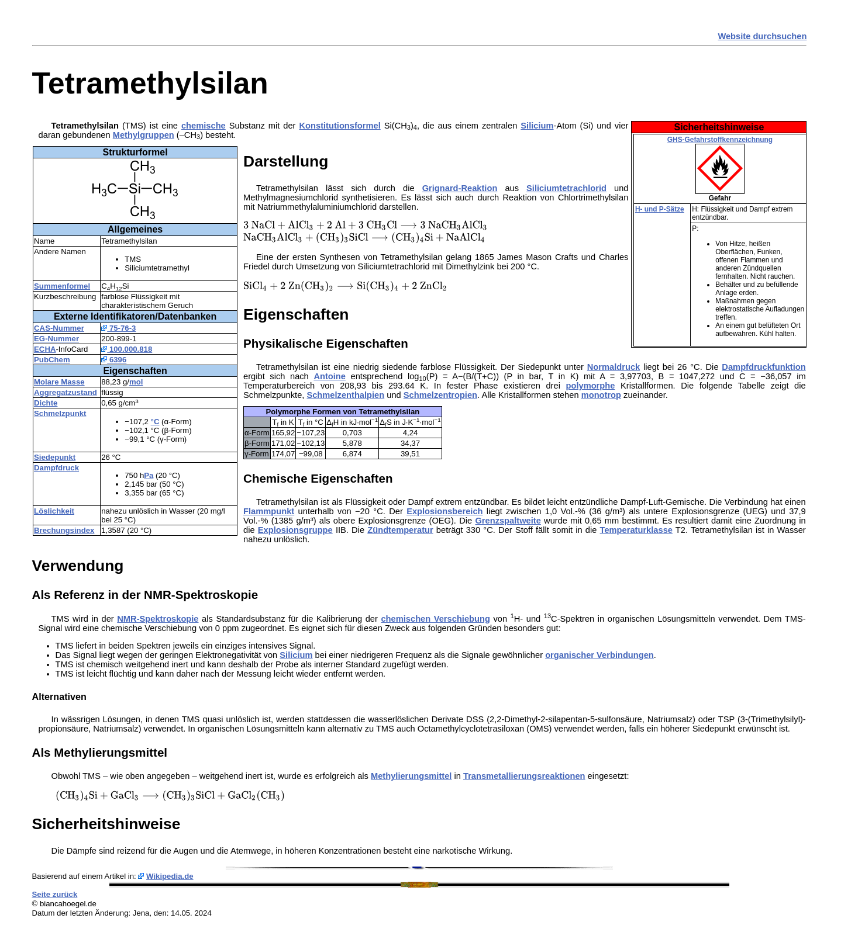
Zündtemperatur (400, 530)
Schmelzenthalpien (345, 395)
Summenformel (62, 286)
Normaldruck (613, 367)
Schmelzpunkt (60, 413)
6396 (113, 359)
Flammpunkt (268, 511)
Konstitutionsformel (340, 125)
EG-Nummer (56, 338)
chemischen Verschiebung (435, 618)
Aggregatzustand (65, 392)
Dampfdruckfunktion (763, 367)
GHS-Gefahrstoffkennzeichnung (720, 140)
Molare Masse (59, 381)
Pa (148, 475)
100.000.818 (126, 349)
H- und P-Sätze (659, 209)
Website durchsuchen (762, 36)
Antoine (329, 376)
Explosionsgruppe (295, 530)
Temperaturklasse (636, 530)
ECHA (45, 349)
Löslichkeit (54, 511)
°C (155, 421)
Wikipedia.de (170, 876)
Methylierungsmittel (411, 776)
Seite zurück (55, 894)
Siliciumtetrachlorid (566, 188)
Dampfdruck (56, 467)
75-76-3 (118, 328)
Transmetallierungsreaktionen (524, 776)
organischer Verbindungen (599, 655)
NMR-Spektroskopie (157, 618)
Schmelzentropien (440, 395)
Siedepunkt (54, 457)
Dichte (45, 403)
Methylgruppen (143, 135)
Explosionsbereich (444, 511)
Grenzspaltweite (507, 520)
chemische (203, 125)
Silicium (537, 125)
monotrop (601, 395)
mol (136, 381)
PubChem (52, 359)
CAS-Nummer (59, 328)
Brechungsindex (64, 530)
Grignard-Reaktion (460, 188)
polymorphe (590, 385)
